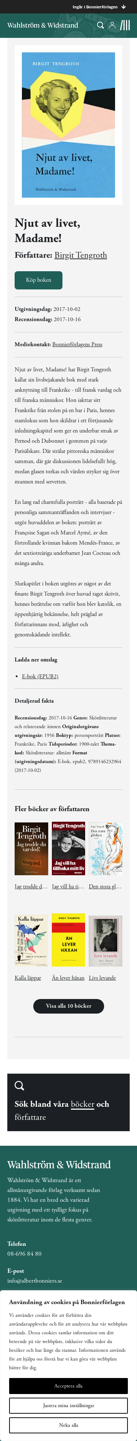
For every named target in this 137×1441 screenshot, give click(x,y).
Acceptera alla (68, 1386)
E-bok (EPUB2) (40, 676)
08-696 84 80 (24, 1254)
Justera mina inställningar (68, 1405)
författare (30, 1117)
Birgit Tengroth (80, 255)
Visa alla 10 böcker (68, 1006)
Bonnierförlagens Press (77, 344)
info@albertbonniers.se (34, 1281)
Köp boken (38, 280)
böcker (82, 1104)
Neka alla (68, 1425)
